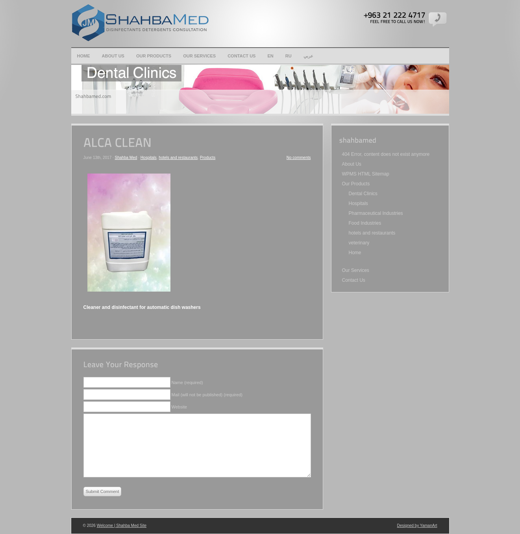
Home (83, 56)
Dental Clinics (363, 193)
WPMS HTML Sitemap (365, 174)
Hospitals (149, 157)
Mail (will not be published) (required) (207, 394)
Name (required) (187, 382)
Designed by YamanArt (417, 525)
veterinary (359, 243)
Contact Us (241, 56)
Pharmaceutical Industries (376, 213)
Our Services (199, 56)
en (270, 56)
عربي (308, 56)
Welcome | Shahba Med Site (121, 525)
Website (179, 407)
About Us (113, 56)
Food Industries (365, 223)
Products (207, 157)
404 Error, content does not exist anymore (386, 154)
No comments (299, 157)
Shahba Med (126, 157)
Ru (288, 56)
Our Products (153, 56)
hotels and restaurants (178, 157)
